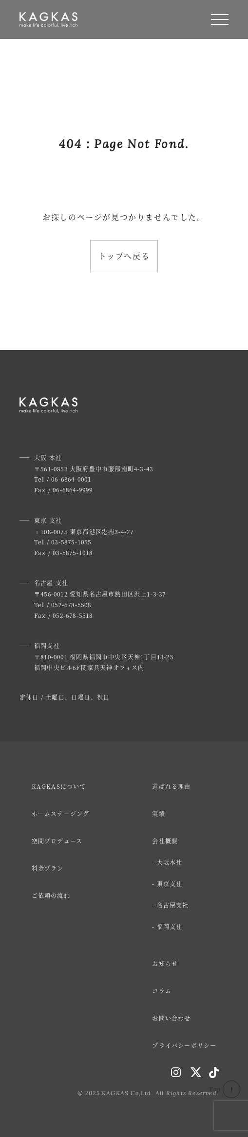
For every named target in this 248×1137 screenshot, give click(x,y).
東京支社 (170, 883)
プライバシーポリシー (184, 1045)
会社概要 (165, 841)
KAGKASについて (59, 786)
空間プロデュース (57, 841)
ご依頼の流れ (51, 895)
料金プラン (48, 868)
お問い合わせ (171, 1018)
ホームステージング (61, 813)
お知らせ (165, 963)
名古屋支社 (173, 905)
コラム (162, 991)
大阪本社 (170, 862)
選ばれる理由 (171, 786)
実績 (158, 813)
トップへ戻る (124, 255)
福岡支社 (170, 926)
